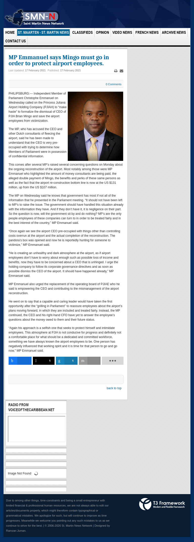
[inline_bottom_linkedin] (67, 361)
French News (147, 32)
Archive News (174, 32)
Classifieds (82, 32)
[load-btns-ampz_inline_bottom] (113, 361)
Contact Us (15, 41)
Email (121, 71)
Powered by (162, 504)
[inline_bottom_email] (90, 361)
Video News (122, 32)
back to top (114, 388)
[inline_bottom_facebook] (20, 361)
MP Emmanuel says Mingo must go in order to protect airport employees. (59, 60)
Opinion (102, 32)
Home (10, 32)
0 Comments (114, 84)
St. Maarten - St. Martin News (43, 32)
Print (116, 71)
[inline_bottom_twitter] (44, 361)
